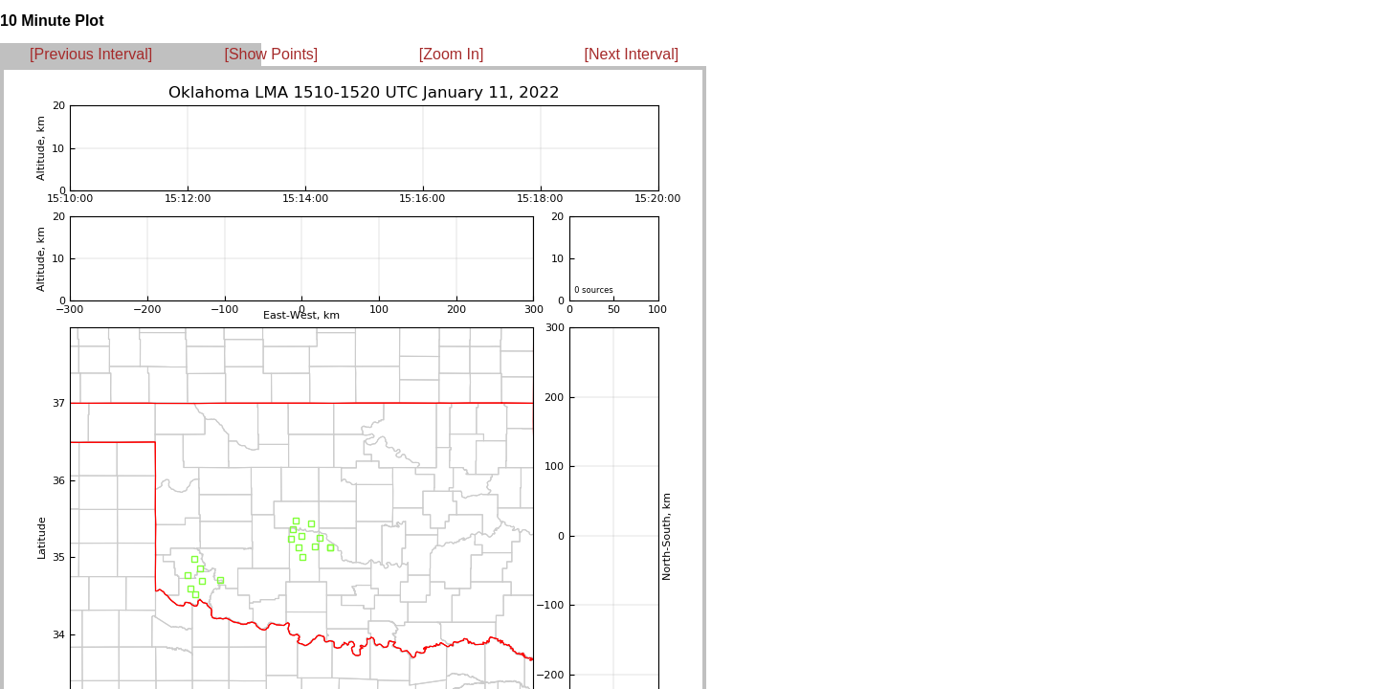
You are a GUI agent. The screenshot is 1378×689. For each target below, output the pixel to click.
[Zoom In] (451, 54)
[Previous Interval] (91, 54)
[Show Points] (271, 54)
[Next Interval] (632, 54)
